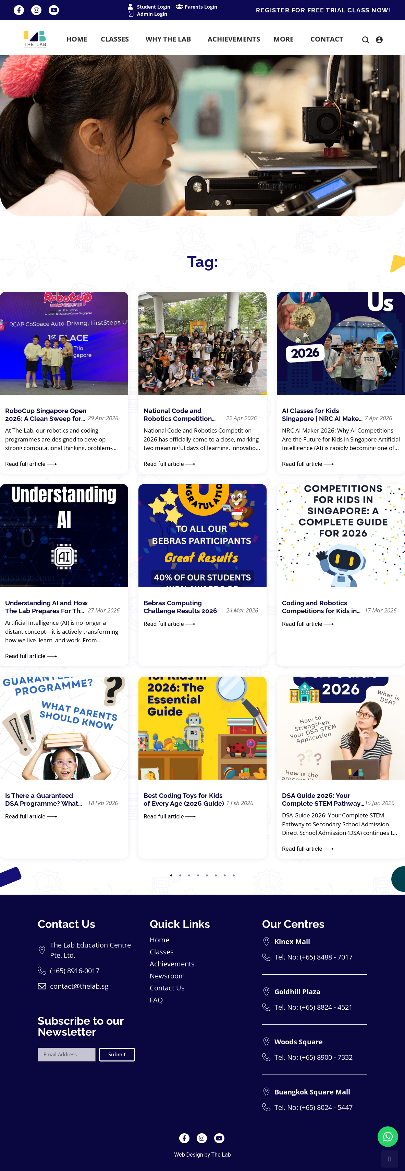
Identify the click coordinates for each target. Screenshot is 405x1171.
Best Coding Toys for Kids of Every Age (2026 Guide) (184, 799)
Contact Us (167, 988)
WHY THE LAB (170, 39)
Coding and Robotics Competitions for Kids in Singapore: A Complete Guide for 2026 (319, 607)
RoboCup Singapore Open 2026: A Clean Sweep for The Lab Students (45, 415)
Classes (162, 952)
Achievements (172, 964)
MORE (285, 39)
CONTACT (326, 39)
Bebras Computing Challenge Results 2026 (180, 607)
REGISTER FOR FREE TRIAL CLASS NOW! (323, 10)
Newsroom (167, 976)
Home (159, 940)
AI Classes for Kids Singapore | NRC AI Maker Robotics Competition (321, 415)
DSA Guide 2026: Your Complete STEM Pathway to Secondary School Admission (321, 799)
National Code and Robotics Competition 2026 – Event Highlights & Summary (183, 415)
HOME (76, 39)
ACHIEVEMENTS (234, 39)
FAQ (156, 1000)
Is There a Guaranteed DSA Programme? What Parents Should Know (41, 799)
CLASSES (116, 39)
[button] (365, 41)
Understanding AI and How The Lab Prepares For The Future (46, 607)
